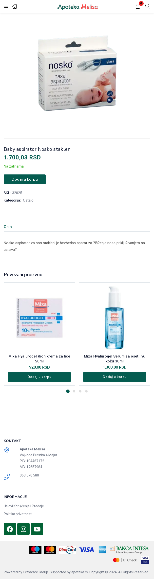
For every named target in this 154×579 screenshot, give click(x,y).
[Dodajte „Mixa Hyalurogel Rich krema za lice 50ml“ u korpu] (39, 377)
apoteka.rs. (80, 572)
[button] (138, 6)
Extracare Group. (36, 572)
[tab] (10, 227)
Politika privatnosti (18, 514)
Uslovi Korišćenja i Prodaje (24, 506)
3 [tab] (80, 391)
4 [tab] (86, 391)
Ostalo (28, 200)
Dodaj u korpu (25, 179)
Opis (8, 226)
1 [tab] (68, 391)
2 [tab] (74, 391)
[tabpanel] (39, 334)
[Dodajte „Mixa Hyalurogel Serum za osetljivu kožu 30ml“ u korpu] (114, 377)
